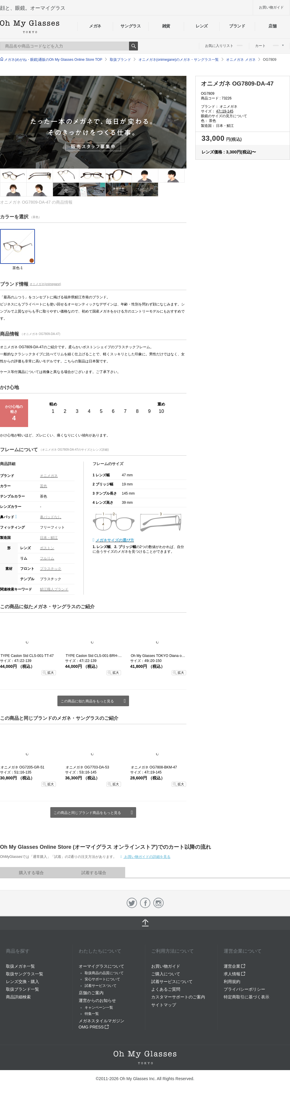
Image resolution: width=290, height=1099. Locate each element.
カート (269, 46)
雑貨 (166, 26)
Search (133, 46)
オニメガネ (49, 476)
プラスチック (50, 569)
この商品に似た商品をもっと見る (87, 701)
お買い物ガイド (271, 7)
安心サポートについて (102, 979)
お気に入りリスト (224, 46)
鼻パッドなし (50, 517)
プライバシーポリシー (244, 989)
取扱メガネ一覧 (20, 966)
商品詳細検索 (18, 997)
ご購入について (165, 974)
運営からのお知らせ (97, 1000)
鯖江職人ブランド (54, 589)
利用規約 (232, 981)
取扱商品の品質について (104, 973)
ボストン (47, 548)
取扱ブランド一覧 (22, 989)
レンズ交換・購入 (22, 981)
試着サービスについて (172, 981)
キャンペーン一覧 (99, 1007)
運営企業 (235, 966)
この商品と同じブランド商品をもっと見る (87, 813)
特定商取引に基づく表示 (246, 997)
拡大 (50, 672)
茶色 (43, 486)
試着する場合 (93, 872)
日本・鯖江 (49, 538)
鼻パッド (8, 517)
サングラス (130, 26)
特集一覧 (92, 1014)
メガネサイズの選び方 (115, 540)
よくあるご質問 (165, 989)
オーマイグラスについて (101, 966)
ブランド (237, 26)
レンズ (202, 26)
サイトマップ (163, 1004)
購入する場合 (31, 872)
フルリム (47, 558)
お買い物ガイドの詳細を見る (146, 857)
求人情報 (235, 974)
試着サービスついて (101, 986)
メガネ (95, 26)
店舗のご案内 (91, 992)
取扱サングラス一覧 (24, 974)
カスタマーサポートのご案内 (178, 997)
